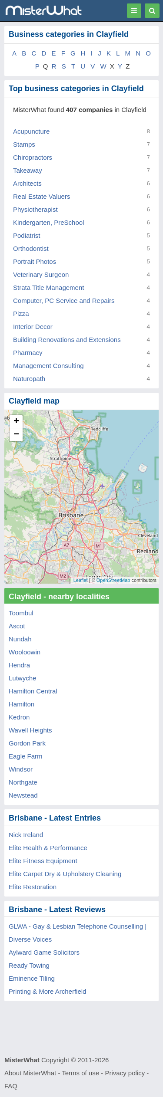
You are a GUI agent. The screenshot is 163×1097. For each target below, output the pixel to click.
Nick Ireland (26, 834)
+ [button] (16, 421)
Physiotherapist (35, 209)
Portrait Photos (34, 261)
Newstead (23, 795)
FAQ (10, 1086)
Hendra (19, 665)
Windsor (21, 769)
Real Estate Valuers (41, 196)
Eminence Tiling (32, 978)
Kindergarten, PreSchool (48, 222)
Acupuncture (31, 131)
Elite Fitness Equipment (43, 860)
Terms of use (80, 1073)
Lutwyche (22, 678)
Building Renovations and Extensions (67, 339)
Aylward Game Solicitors (44, 952)
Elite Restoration (33, 886)
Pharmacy (28, 352)
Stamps (24, 144)
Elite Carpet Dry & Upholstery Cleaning (65, 873)
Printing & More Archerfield (47, 991)
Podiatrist (26, 235)
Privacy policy (125, 1073)
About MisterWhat (30, 1073)
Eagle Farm (26, 756)
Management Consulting (48, 365)
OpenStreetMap (113, 580)
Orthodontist (31, 248)
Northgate (23, 782)
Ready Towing (29, 965)
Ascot (17, 626)
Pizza (21, 313)
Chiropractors (32, 157)
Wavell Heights (30, 730)
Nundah (20, 639)
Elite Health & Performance (48, 847)
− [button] (16, 434)
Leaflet (80, 580)
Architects (27, 183)
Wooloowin (24, 652)
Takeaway (27, 170)
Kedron (19, 717)
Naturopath (29, 378)
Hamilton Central (33, 691)
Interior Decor (33, 326)
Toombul (21, 613)
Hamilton (21, 704)
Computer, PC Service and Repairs (63, 300)
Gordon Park (27, 743)
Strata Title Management (48, 287)
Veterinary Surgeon (41, 274)
